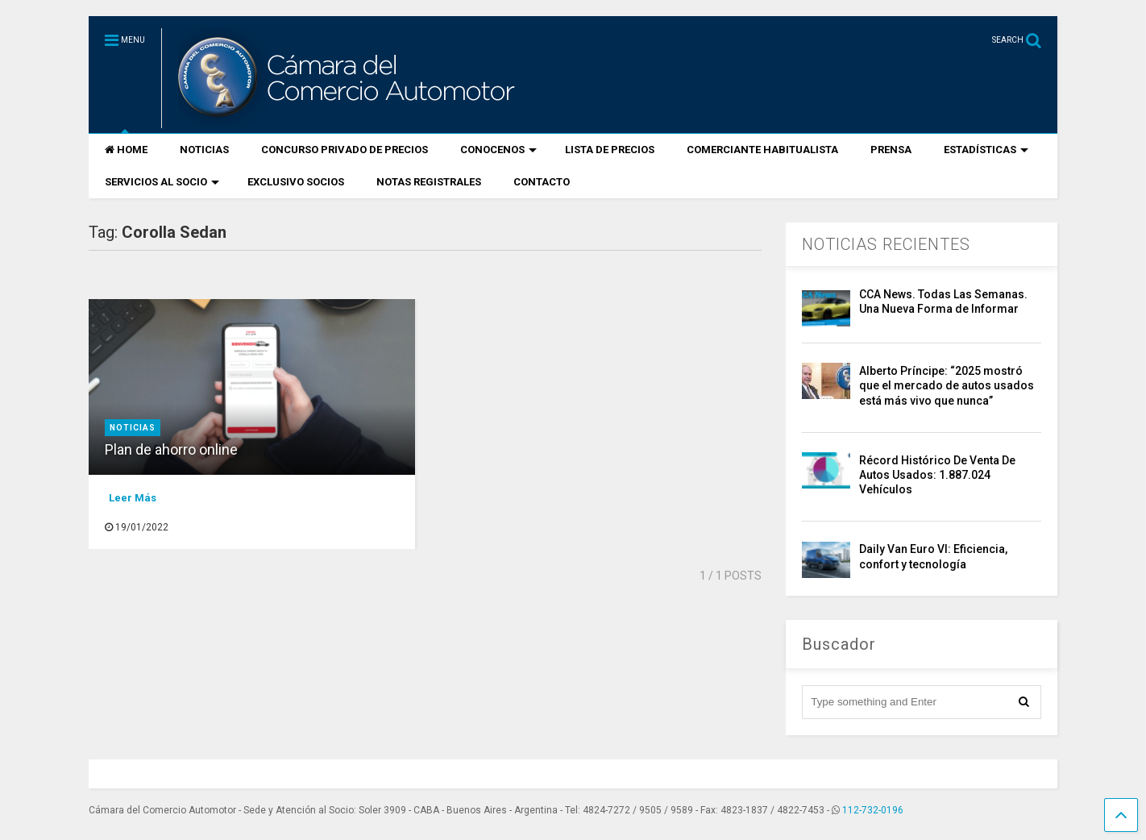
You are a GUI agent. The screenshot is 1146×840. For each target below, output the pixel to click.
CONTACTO (541, 182)
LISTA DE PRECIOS (609, 149)
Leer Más (132, 498)
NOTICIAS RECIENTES (886, 244)
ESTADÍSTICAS (986, 149)
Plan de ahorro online (171, 449)
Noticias (133, 427)
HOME (126, 149)
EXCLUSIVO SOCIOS (295, 182)
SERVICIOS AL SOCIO (162, 182)
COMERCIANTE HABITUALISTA (762, 149)
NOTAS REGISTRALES (428, 182)
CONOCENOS (498, 149)
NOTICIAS (204, 149)
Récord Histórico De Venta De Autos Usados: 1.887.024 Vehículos (937, 475)
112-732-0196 (872, 810)
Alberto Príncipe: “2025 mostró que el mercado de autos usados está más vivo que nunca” (946, 385)
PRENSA (890, 149)
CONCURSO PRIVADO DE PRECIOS (344, 149)
